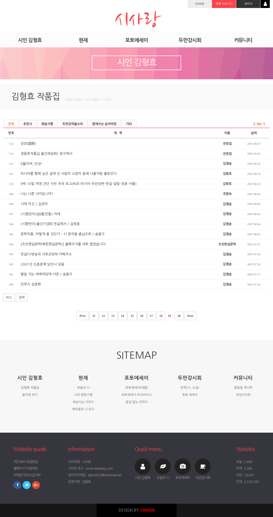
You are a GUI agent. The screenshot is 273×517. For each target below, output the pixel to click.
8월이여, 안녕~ (32, 164)
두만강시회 (190, 377)
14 (122, 316)
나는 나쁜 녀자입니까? (37, 194)
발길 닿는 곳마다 (137, 402)
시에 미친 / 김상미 (34, 204)
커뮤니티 (243, 377)
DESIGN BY (137, 510)
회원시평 (47, 124)
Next (190, 316)
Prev (82, 316)
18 (161, 316)
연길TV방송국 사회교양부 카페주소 (46, 254)
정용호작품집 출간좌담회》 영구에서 (46, 153)
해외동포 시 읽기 (83, 409)
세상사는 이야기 (83, 402)
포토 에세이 (190, 394)
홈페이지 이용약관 (25, 468)
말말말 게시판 (243, 387)
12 (103, 316)
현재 (83, 377)
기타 (129, 124)
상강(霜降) (28, 143)
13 (113, 316)
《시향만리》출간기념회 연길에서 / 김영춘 (50, 224)
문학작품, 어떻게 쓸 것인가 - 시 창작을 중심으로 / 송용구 (63, 234)
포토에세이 (136, 377)
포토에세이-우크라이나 (136, 394)
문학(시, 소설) (189, 387)
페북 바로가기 (224, 3)
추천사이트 (243, 394)
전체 (11, 124)
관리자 (248, 3)
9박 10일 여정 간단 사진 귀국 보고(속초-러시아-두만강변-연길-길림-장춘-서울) (78, 183)
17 (151, 316)
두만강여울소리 (72, 124)
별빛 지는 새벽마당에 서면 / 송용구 (46, 274)
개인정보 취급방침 (25, 462)
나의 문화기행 (83, 394)
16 (141, 316)
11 (93, 316)
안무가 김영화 (31, 284)
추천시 (27, 124)
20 (179, 316)
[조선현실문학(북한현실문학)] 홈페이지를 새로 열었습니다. (64, 244)
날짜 (254, 133)
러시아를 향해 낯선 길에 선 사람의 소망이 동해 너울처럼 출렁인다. (69, 173)
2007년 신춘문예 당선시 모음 (42, 264)
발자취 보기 (30, 394)
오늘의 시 (83, 387)
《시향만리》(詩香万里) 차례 (40, 214)
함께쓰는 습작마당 (104, 124)
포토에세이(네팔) (136, 387)
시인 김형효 (30, 377)
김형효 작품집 (30, 387)
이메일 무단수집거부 (27, 475)
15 (132, 316)
